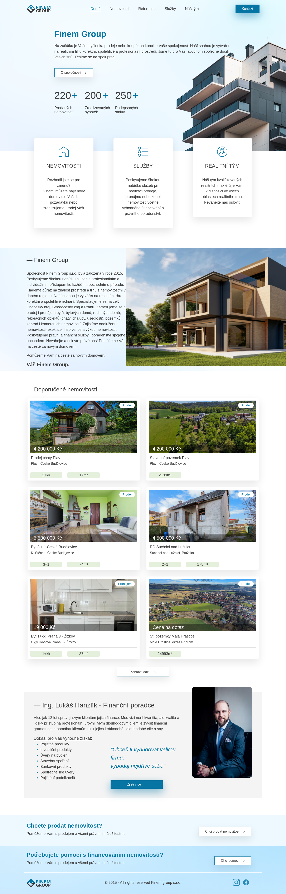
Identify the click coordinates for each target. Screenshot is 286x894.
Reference (147, 9)
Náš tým (192, 9)
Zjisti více (136, 784)
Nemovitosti (119, 9)
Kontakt (247, 8)
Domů (96, 9)
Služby (170, 9)
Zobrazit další (143, 672)
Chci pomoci (233, 860)
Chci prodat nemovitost (224, 831)
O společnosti (73, 72)
